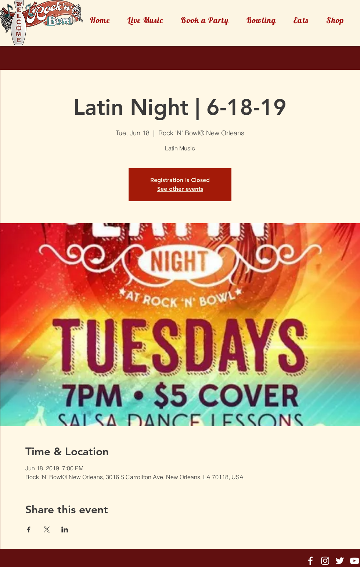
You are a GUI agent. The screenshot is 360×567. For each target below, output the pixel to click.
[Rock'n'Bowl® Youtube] (354, 560)
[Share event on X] (46, 529)
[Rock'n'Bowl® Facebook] (310, 560)
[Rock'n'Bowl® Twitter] (339, 560)
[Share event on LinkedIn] (64, 529)
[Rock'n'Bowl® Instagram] (325, 560)
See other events (180, 188)
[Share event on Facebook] (28, 529)
